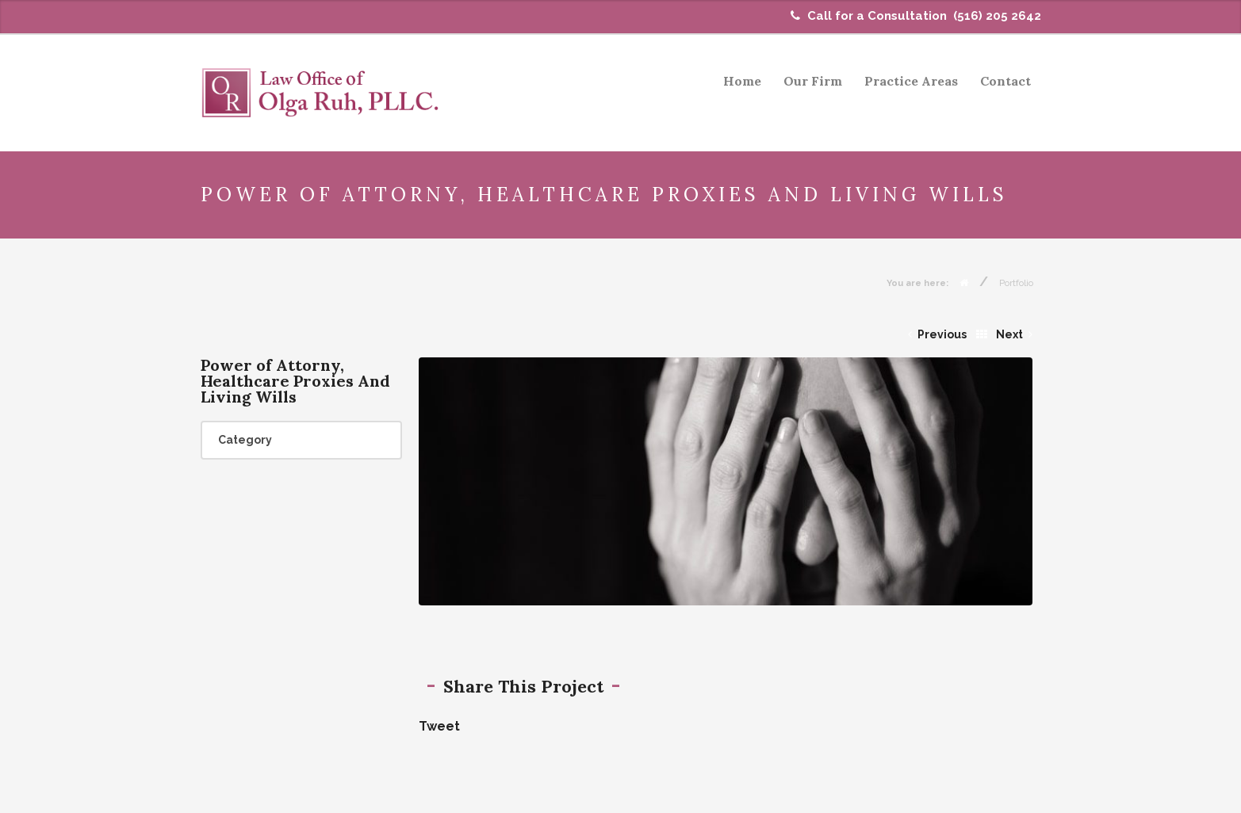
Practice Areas (911, 81)
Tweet (439, 726)
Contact (1005, 81)
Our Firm (812, 81)
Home (742, 81)
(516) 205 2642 (997, 16)
